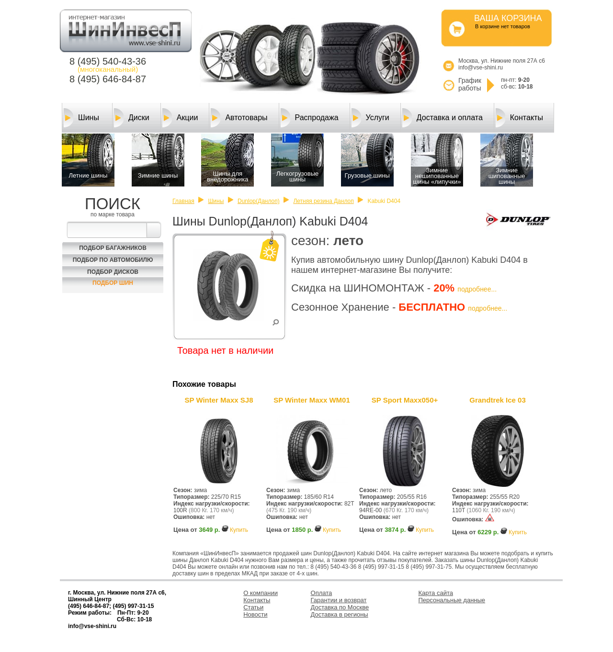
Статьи (253, 607)
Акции (180, 118)
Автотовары (239, 118)
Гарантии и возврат (339, 600)
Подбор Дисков (112, 272)
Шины (81, 118)
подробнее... (477, 289)
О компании (260, 592)
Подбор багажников (113, 248)
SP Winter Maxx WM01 (311, 400)
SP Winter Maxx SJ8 (219, 400)
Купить (239, 530)
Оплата (321, 592)
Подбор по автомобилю (113, 260)
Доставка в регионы (339, 614)
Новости (255, 614)
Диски (131, 118)
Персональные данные (452, 600)
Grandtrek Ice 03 (497, 400)
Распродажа (310, 118)
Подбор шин (112, 283)
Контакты (519, 118)
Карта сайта (436, 592)
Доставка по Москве (340, 607)
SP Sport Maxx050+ (405, 400)
